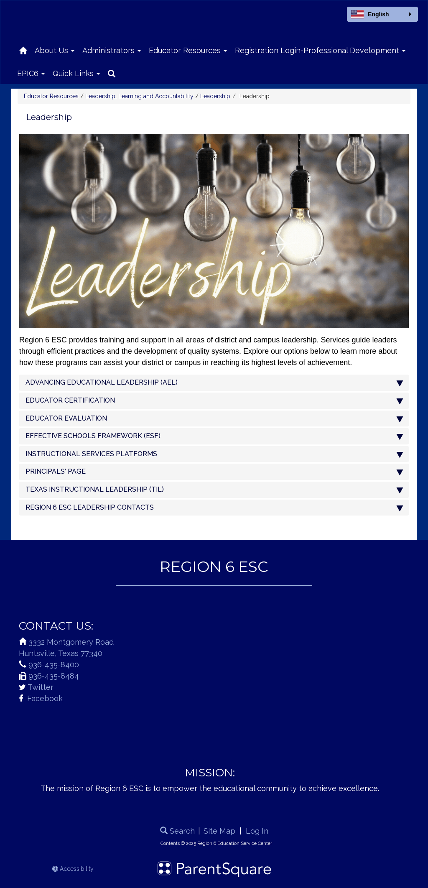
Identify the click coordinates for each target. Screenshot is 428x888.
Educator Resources (188, 50)
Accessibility (73, 868)
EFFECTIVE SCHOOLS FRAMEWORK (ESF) (92, 436)
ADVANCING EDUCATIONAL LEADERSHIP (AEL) (101, 382)
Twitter (41, 687)
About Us (54, 50)
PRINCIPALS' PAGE (55, 471)
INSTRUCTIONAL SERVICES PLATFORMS (91, 454)
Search (177, 831)
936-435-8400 (53, 664)
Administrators (111, 50)
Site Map (219, 831)
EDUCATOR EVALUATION (66, 418)
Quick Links (76, 73)
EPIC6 (31, 73)
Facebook (44, 698)
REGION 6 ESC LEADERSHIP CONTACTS (89, 507)
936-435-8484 (53, 675)
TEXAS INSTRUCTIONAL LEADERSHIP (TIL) (94, 489)
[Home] (23, 49)
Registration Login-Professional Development (320, 50)
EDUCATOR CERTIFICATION (70, 400)
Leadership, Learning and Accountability (139, 96)
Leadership (215, 96)
